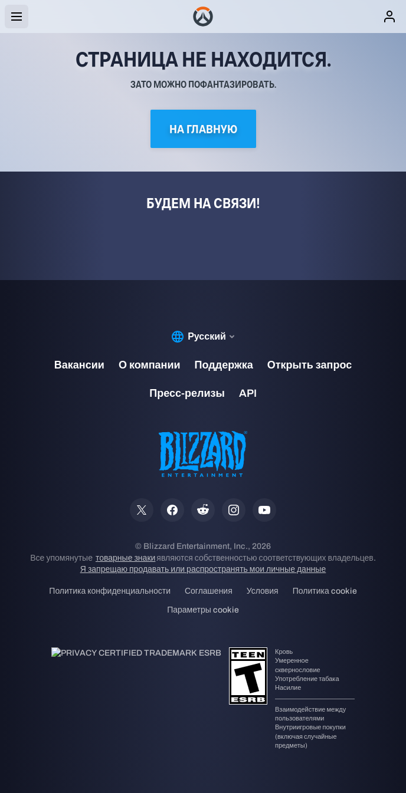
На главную (203, 128)
